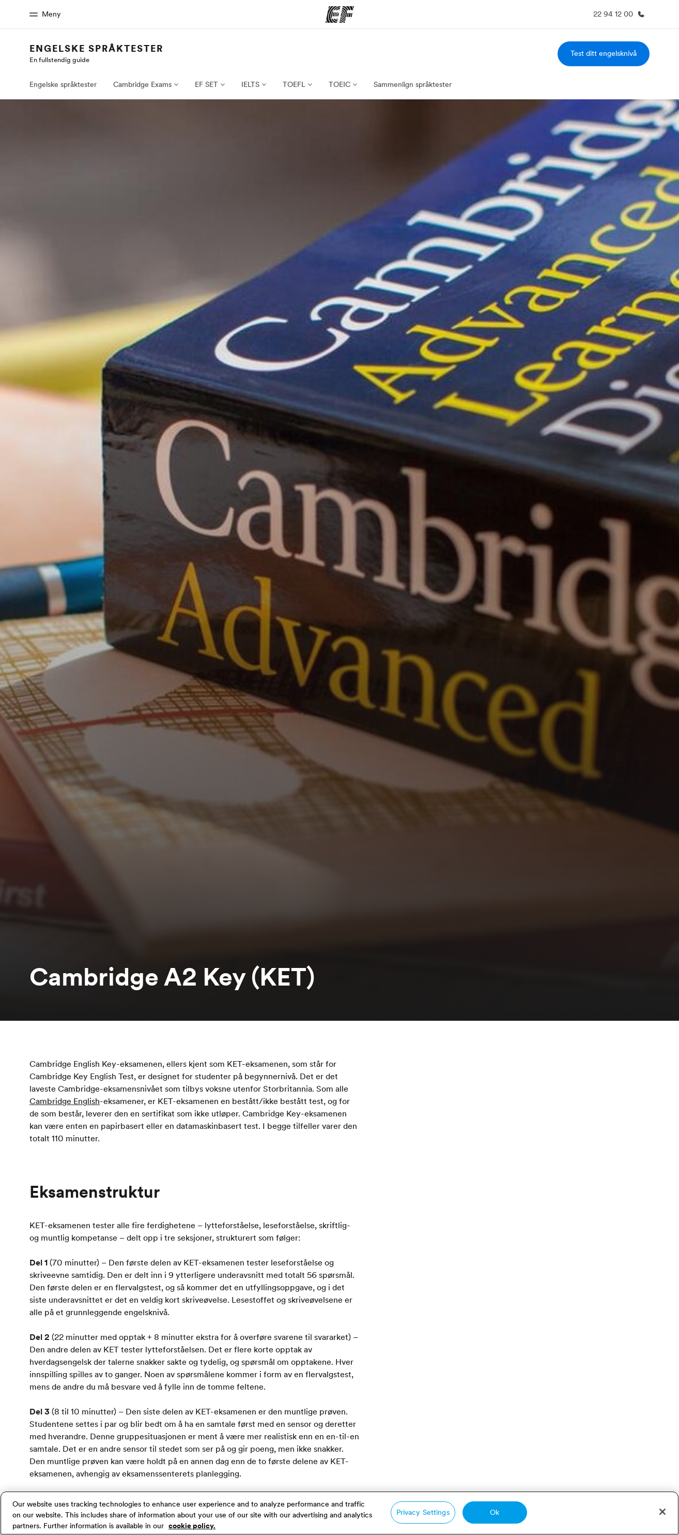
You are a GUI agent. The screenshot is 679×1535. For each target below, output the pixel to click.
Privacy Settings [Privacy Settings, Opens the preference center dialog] (423, 1512)
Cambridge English (64, 1101)
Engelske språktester (96, 48)
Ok (494, 1512)
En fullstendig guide (59, 59)
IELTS (250, 84)
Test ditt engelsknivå (603, 53)
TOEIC (339, 84)
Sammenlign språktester (413, 84)
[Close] (662, 1511)
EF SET (206, 84)
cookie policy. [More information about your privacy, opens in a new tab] (191, 1526)
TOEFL (294, 84)
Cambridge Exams (142, 84)
